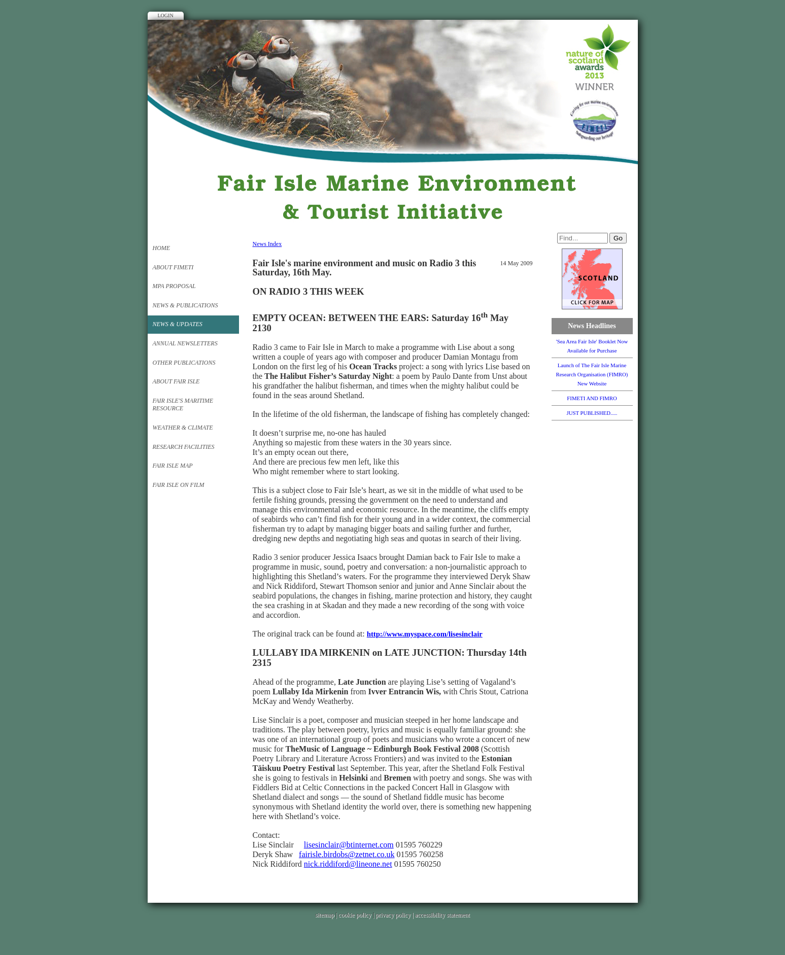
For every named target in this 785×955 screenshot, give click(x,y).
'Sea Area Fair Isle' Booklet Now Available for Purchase (592, 345)
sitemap (324, 914)
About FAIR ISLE (176, 381)
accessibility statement (442, 914)
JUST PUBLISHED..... (592, 413)
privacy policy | (395, 914)
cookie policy (354, 914)
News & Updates (177, 324)
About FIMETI (173, 267)
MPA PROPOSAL (174, 286)
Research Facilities (184, 446)
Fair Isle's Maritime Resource (183, 404)
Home (161, 248)
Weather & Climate (183, 427)
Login (166, 15)
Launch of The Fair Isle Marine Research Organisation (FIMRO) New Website (592, 374)
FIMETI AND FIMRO (592, 398)
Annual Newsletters (185, 343)
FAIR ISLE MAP (173, 465)
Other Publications (184, 362)
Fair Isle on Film (178, 484)
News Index (267, 243)
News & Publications (185, 305)
